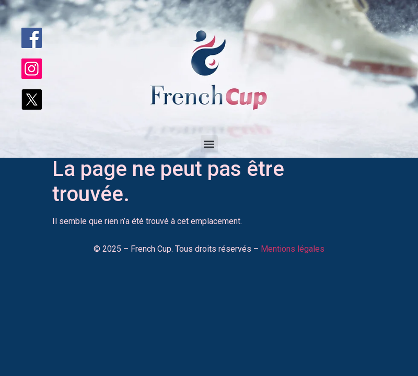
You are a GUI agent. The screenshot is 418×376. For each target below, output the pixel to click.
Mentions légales (292, 249)
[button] (209, 143)
